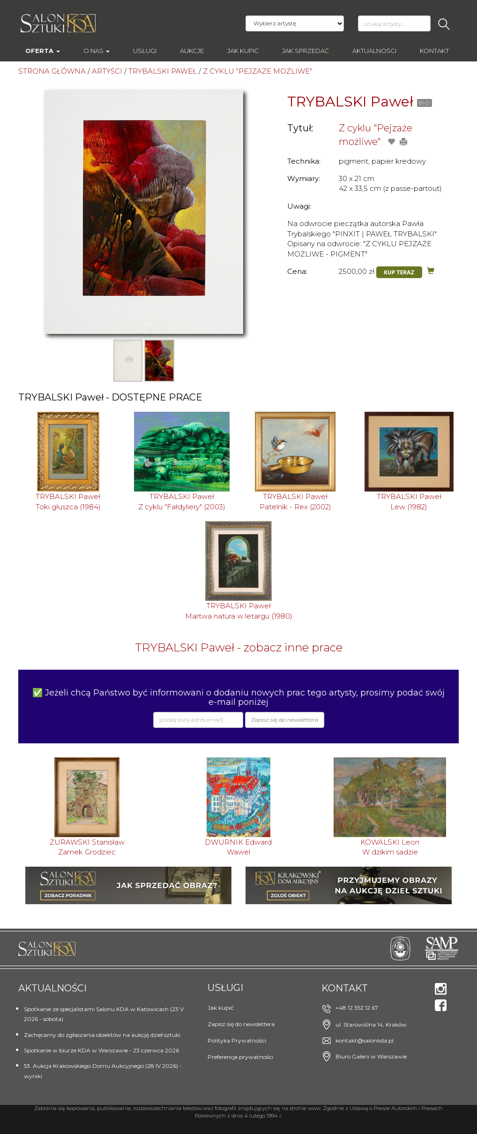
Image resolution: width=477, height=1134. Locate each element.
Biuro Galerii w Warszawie (371, 1056)
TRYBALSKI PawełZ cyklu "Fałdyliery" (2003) (181, 501)
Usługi (145, 50)
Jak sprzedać (305, 50)
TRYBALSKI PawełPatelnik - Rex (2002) (295, 501)
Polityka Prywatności (237, 1040)
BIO (424, 103)
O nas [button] (96, 50)
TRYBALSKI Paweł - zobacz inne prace (239, 647)
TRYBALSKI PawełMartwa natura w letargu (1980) (238, 610)
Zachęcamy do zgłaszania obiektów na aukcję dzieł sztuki (102, 1034)
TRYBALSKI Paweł (350, 101)
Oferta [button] (42, 50)
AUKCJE (192, 50)
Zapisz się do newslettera (241, 1024)
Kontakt (434, 50)
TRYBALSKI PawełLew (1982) (409, 501)
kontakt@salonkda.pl (364, 1040)
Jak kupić (243, 50)
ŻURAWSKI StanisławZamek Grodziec (87, 847)
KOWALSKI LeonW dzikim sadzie (389, 847)
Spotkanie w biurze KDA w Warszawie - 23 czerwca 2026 (101, 1050)
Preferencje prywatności (240, 1056)
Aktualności (374, 50)
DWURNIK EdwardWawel (238, 847)
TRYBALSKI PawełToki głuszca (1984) (68, 501)
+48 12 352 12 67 (356, 1007)
